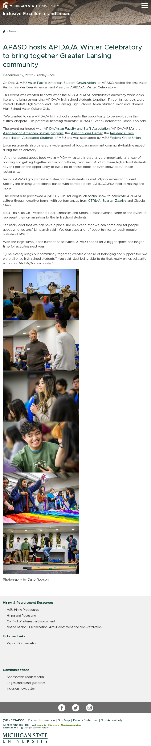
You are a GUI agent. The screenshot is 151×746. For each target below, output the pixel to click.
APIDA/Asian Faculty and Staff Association (76, 128)
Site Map (64, 720)
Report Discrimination (22, 643)
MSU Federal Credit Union (121, 138)
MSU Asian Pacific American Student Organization (58, 83)
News (12, 31)
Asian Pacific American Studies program (33, 133)
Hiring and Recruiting (21, 615)
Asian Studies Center (86, 133)
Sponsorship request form (25, 677)
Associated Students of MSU (44, 138)
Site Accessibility (112, 720)
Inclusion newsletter (21, 688)
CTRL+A (94, 200)
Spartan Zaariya (114, 200)
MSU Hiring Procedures (23, 609)
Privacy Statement (85, 720)
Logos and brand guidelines (26, 683)
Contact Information (41, 720)
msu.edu (41, 725)
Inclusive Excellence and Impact (37, 14)
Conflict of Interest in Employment (31, 621)
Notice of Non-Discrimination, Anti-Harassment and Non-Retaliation (54, 627)
